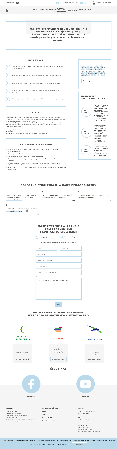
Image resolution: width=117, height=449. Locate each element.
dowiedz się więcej (22, 359)
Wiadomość (39, 277)
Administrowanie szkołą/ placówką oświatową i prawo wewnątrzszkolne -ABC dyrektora (101, 151)
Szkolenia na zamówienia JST (15, 413)
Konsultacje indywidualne (14, 422)
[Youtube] (85, 3)
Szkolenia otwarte (11, 411)
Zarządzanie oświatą (50, 408)
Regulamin (58, 444)
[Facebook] (81, 3)
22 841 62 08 (43, 237)
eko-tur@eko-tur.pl (70, 237)
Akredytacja (47, 417)
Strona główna (38, 10)
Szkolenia (50, 10)
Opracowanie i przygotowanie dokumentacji (20, 420)
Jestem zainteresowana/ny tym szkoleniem (59, 289)
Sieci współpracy (49, 420)
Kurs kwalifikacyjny (12, 418)
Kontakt (89, 10)
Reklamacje (47, 444)
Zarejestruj (107, 2)
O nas (82, 10)
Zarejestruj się (87, 81)
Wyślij (58, 305)
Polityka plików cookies (14, 444)
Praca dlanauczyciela (73, 10)
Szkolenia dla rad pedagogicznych (17, 416)
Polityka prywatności (32, 444)
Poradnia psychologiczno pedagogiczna (61, 10)
